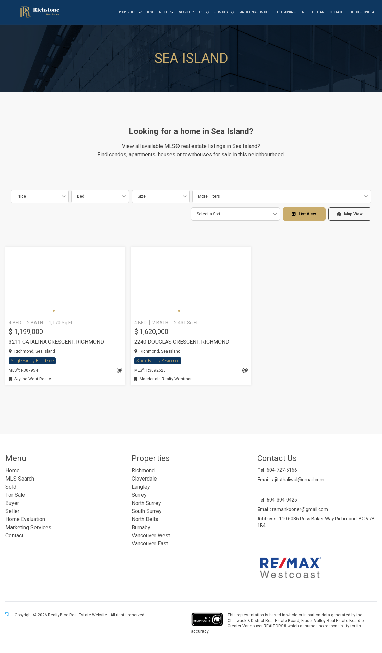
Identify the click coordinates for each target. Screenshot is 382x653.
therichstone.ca (361, 12)
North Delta (145, 519)
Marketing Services (254, 12)
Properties (127, 12)
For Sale (15, 495)
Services (221, 12)
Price (21, 196)
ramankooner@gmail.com (300, 509)
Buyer (12, 503)
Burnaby (141, 527)
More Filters (209, 196)
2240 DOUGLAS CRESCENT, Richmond (181, 342)
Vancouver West (151, 535)
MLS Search (19, 478)
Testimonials (285, 12)
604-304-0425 (282, 500)
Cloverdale (144, 478)
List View (304, 214)
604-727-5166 (282, 470)
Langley (141, 487)
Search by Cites (191, 12)
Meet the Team (313, 12)
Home (12, 470)
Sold (10, 487)
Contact (336, 12)
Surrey (139, 495)
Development (157, 12)
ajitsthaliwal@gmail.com (298, 479)
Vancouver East (150, 543)
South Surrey (147, 511)
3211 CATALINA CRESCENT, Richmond (56, 342)
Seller (12, 511)
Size (142, 196)
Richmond (143, 470)
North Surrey (146, 503)
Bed (81, 196)
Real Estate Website (88, 615)
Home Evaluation (25, 519)
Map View (350, 214)
